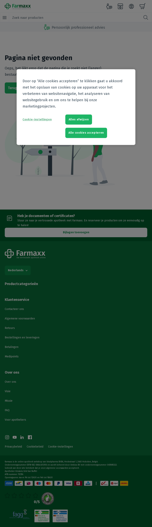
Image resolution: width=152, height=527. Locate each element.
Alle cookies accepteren (86, 133)
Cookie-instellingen (37, 119)
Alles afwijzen (79, 119)
